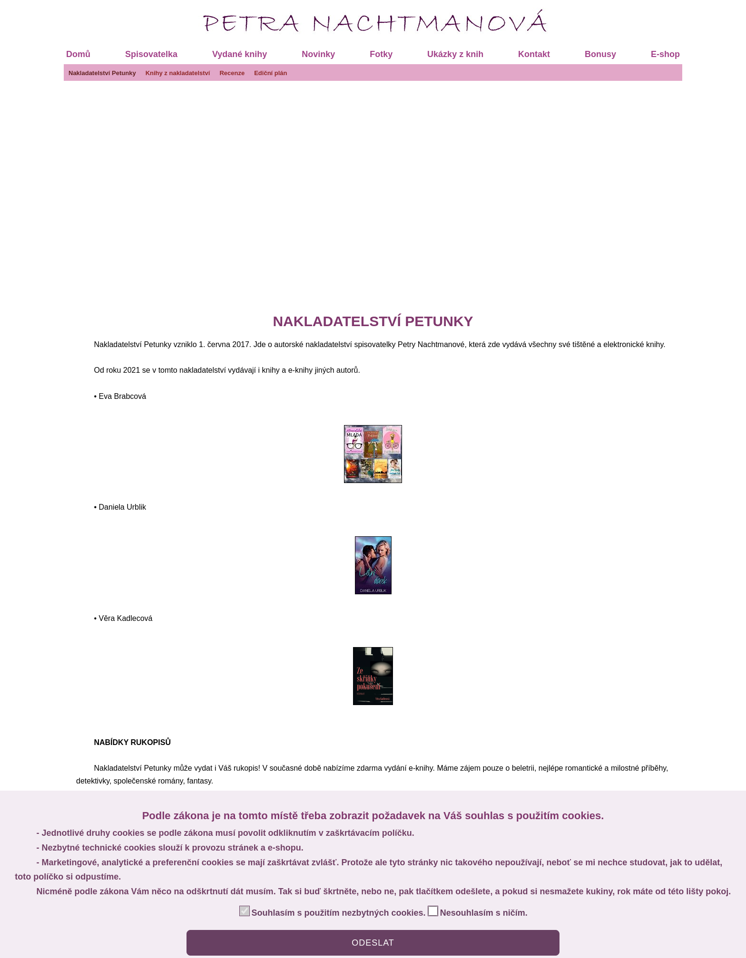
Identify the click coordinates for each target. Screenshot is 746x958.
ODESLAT (373, 943)
